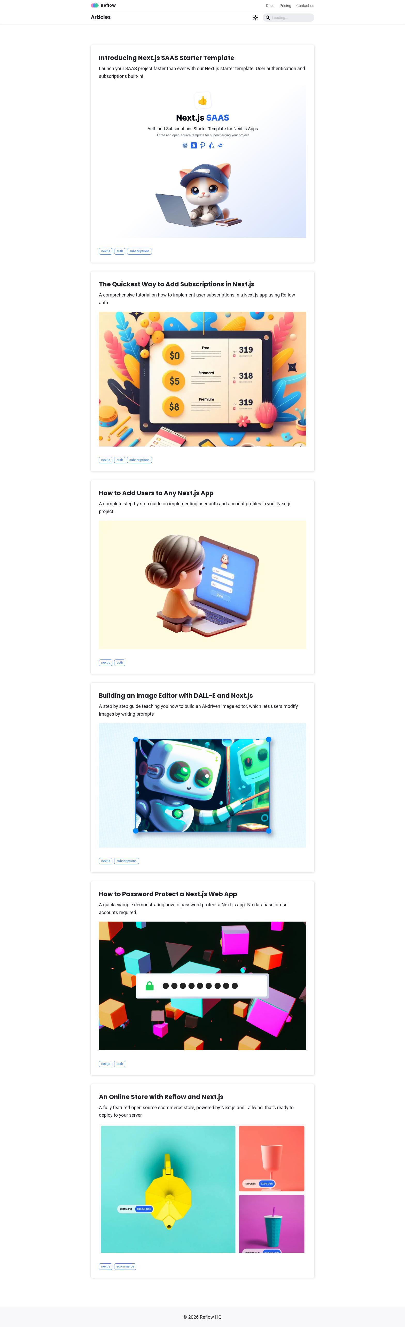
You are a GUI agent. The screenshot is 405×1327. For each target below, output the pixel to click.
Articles (101, 17)
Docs (270, 6)
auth (119, 251)
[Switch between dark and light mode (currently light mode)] (255, 17)
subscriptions (139, 251)
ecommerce (125, 1266)
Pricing (285, 6)
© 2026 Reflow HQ (202, 1317)
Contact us (305, 6)
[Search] (288, 17)
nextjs (105, 251)
